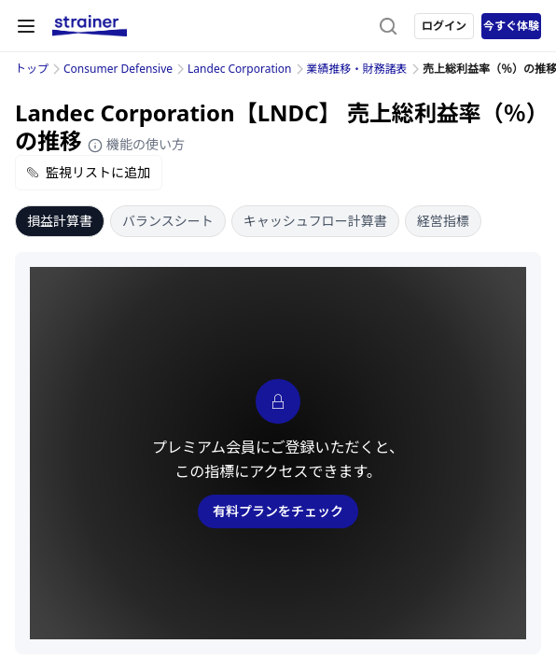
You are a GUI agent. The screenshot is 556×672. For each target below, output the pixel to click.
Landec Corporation (239, 69)
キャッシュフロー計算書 (315, 221)
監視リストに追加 (88, 172)
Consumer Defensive (118, 69)
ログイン (444, 26)
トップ (32, 69)
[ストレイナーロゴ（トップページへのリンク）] (89, 26)
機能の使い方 (136, 144)
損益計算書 (59, 221)
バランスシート (168, 221)
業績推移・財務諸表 (357, 69)
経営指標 (443, 221)
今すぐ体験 (511, 26)
